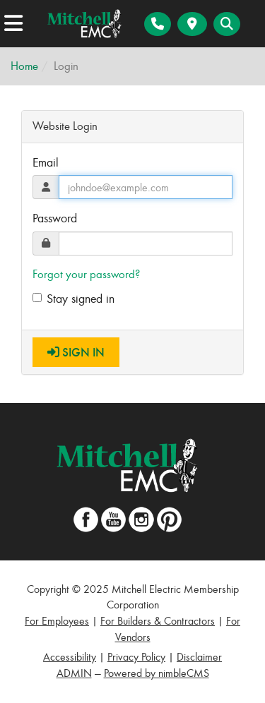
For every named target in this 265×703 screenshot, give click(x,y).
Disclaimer (199, 656)
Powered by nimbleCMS (156, 673)
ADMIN (74, 673)
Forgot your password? (86, 274)
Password (55, 218)
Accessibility (69, 656)
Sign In (76, 352)
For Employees (57, 620)
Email (46, 162)
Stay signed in (73, 298)
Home (24, 66)
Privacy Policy (136, 656)
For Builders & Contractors (157, 620)
